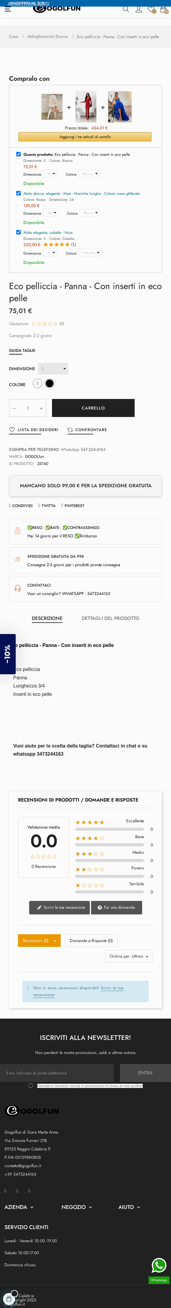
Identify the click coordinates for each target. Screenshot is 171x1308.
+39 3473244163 (20, 1166)
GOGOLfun (34, 449)
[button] (12, 654)
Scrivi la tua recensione (61, 900)
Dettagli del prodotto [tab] (110, 610)
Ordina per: (120, 949)
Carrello (93, 400)
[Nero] (49, 376)
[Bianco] (37, 376)
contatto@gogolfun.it (23, 1158)
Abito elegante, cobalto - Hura (47, 225)
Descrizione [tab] (47, 610)
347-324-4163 (93, 442)
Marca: (16, 449)
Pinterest (74, 498)
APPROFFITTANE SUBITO (28, 3)
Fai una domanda (116, 900)
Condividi (22, 498)
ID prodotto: (21, 456)
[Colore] (89, 166)
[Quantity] (28, 400)
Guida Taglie (22, 343)
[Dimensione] (50, 166)
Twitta (49, 498)
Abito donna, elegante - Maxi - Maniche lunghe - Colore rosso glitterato (81, 186)
